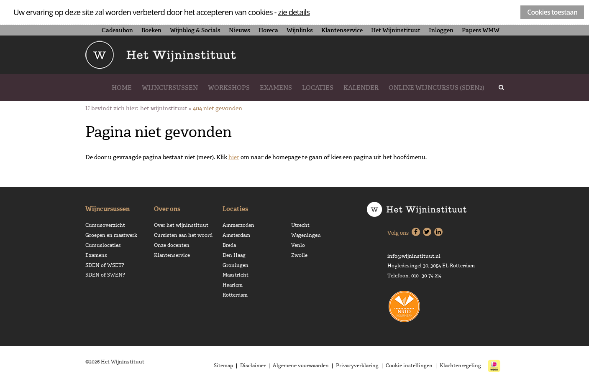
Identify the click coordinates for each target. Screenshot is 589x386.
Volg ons (398, 233)
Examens (276, 87)
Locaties (317, 87)
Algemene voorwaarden (301, 365)
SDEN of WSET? (104, 265)
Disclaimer (253, 365)
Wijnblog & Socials (195, 30)
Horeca (268, 30)
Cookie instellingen (409, 365)
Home (122, 87)
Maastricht (235, 275)
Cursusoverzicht (105, 225)
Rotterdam (235, 295)
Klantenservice (342, 30)
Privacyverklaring (357, 365)
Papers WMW (480, 30)
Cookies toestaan (552, 12)
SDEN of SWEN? (105, 275)
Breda (229, 245)
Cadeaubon (117, 30)
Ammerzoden (238, 225)
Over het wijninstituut (181, 225)
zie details (294, 12)
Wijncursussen (170, 87)
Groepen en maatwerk (111, 235)
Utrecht (300, 225)
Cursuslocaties (103, 245)
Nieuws (239, 30)
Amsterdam (236, 235)
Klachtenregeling (460, 365)
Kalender (361, 87)
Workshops (229, 87)
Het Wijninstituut (395, 30)
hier (233, 157)
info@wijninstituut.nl (413, 256)
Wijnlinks (300, 30)
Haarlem (233, 285)
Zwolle (299, 255)
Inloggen (441, 30)
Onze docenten (172, 245)
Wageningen (306, 235)
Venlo (298, 245)
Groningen (235, 265)
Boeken (151, 30)
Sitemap (223, 365)
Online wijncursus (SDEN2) (436, 87)
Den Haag (234, 255)
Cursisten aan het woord (183, 235)
